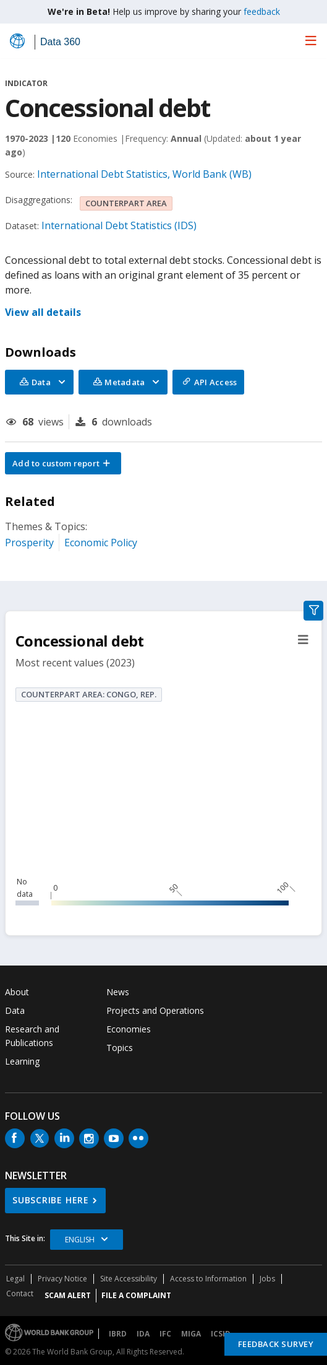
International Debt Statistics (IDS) (119, 225)
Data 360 (60, 42)
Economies (128, 1029)
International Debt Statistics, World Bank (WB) (144, 174)
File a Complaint (136, 1295)
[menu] (311, 40)
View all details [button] (43, 312)
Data (15, 1010)
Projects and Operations (155, 1010)
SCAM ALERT (68, 1295)
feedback (262, 11)
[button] (63, 463)
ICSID (221, 1333)
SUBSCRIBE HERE (50, 1200)
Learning (22, 1061)
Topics (119, 1047)
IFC (165, 1333)
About (17, 992)
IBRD (118, 1333)
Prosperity (29, 542)
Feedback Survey (276, 1344)
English (80, 1239)
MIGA (191, 1333)
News (117, 992)
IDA (143, 1333)
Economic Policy (100, 542)
